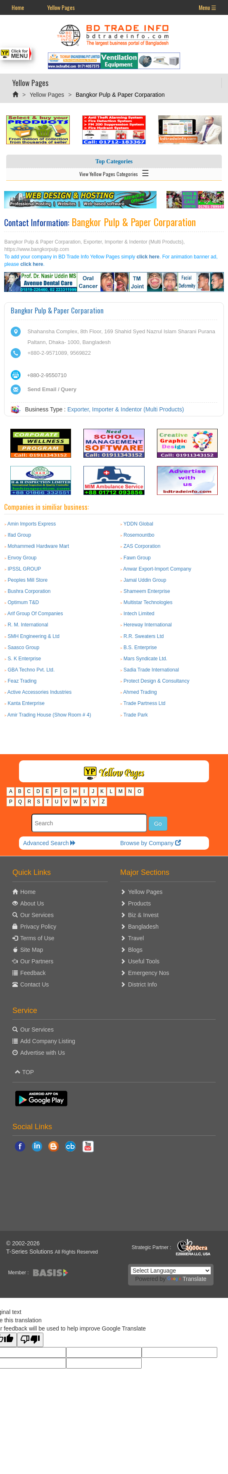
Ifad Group (19, 535)
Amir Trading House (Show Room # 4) (49, 715)
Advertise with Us (42, 1052)
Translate (187, 1279)
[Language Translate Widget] (171, 1270)
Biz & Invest (143, 915)
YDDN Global (138, 524)
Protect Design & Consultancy (156, 681)
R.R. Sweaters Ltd (144, 636)
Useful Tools (143, 961)
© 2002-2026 (23, 1243)
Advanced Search (49, 843)
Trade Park (136, 715)
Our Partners (36, 961)
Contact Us (34, 984)
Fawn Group (137, 558)
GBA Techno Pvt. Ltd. (31, 670)
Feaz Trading (21, 681)
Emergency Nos (148, 973)
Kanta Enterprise (25, 703)
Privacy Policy (38, 926)
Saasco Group (23, 647)
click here (148, 257)
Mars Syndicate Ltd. (145, 659)
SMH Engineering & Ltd (33, 636)
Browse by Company (150, 843)
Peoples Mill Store (27, 580)
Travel (136, 938)
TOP (24, 1072)
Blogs (135, 949)
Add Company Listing (47, 1041)
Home (18, 7)
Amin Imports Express (31, 524)
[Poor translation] (30, 1340)
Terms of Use (37, 938)
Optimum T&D (23, 602)
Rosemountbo (139, 535)
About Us (32, 903)
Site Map (31, 949)
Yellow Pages (61, 7)
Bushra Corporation (28, 591)
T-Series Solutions (30, 1251)
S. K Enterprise (24, 659)
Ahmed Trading (140, 692)
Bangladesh (143, 926)
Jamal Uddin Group (145, 580)
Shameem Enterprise (147, 591)
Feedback (32, 973)
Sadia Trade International (151, 670)
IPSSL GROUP (24, 569)
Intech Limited (139, 613)
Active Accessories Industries (39, 692)
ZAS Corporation (142, 546)
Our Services (37, 915)
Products (139, 903)
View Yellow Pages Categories (114, 172)
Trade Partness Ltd (145, 703)
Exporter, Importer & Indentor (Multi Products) (125, 409)
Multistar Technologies (148, 602)
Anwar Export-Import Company (157, 569)
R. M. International (27, 625)
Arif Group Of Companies (35, 613)
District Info (142, 984)
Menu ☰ (207, 7)
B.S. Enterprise (140, 647)
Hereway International (148, 625)
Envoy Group (21, 558)
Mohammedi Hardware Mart (38, 546)
